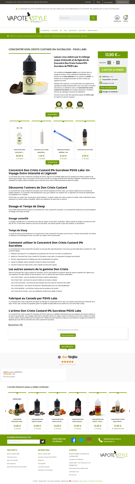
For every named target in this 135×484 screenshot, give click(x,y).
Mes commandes (12, 460)
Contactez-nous (122, 2)
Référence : (106, 77)
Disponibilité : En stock (110, 80)
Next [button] (129, 411)
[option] (20, 140)
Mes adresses (11, 463)
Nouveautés (42, 463)
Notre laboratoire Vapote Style (78, 468)
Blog (98, 2)
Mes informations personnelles (17, 467)
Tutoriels (88, 2)
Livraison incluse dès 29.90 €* (47, 457)
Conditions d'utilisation (76, 459)
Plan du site (72, 475)
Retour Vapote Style (13, 454)
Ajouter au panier (113, 69)
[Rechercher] (78, 18)
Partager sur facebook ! (110, 92)
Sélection (41, 460)
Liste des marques (43, 467)
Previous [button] (6, 411)
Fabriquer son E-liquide (45, 470)
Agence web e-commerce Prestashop (90, 481)
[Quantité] (113, 62)
